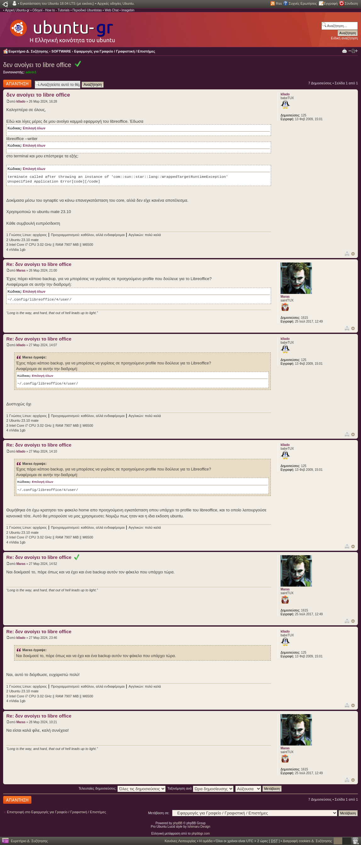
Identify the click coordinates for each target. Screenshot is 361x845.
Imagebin (127, 10)
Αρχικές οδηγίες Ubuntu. (116, 3)
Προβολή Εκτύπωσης (344, 50)
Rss (279, 3)
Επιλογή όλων (34, 128)
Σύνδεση (351, 3)
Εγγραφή (331, 3)
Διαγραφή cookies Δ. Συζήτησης (307, 841)
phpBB (177, 823)
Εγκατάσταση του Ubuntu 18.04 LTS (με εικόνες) (57, 3)
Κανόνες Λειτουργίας (180, 841)
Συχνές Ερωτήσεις (303, 3)
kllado (20, 101)
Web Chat (112, 10)
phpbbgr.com (201, 833)
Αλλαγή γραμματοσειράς (353, 51)
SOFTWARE (61, 51)
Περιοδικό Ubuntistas (87, 10)
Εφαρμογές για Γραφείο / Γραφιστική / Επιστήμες (114, 51)
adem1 (30, 72)
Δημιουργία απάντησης (17, 83)
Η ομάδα (206, 841)
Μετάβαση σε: (158, 813)
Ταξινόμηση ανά (200, 788)
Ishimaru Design (198, 826)
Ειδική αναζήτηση (344, 38)
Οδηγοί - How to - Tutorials (50, 10)
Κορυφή (353, 254)
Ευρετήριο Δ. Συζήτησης (28, 51)
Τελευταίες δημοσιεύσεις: (122, 788)
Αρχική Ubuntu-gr (17, 10)
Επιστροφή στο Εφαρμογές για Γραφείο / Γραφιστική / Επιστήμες (56, 812)
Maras (20, 270)
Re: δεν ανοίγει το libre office (38, 264)
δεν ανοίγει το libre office (37, 64)
